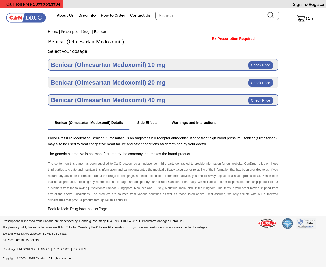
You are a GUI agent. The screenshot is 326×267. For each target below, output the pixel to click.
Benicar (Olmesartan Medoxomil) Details (89, 123)
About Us (65, 15)
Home (53, 32)
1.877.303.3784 (46, 4)
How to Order (113, 15)
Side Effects (147, 123)
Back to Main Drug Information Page (77, 209)
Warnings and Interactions (194, 123)
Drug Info (87, 15)
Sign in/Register (309, 4)
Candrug (9, 249)
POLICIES (79, 249)
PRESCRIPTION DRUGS (33, 249)
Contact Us (140, 15)
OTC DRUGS (61, 249)
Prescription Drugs (76, 32)
